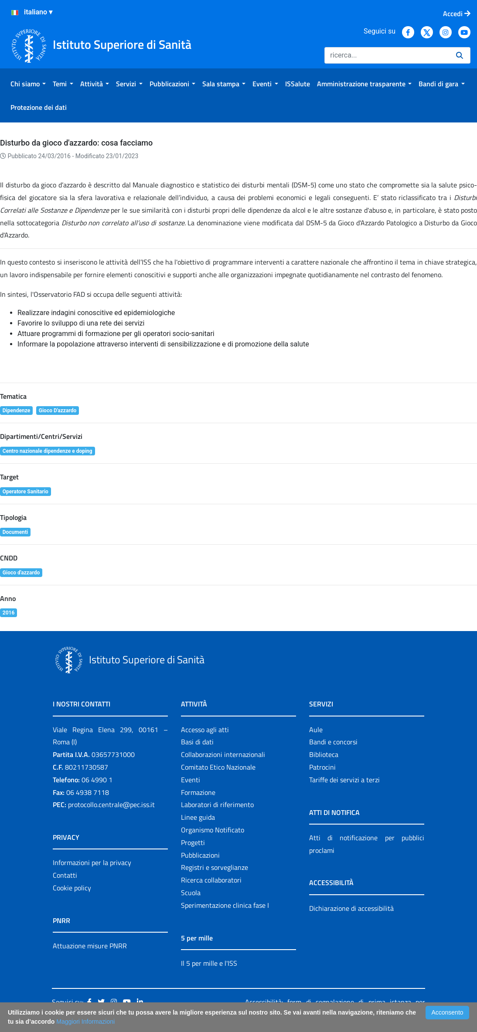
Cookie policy (72, 888)
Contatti (65, 875)
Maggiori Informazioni (85, 1021)
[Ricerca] (386, 55)
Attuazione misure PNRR (90, 945)
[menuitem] (28, 83)
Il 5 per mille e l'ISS (209, 963)
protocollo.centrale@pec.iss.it (111, 804)
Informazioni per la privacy (92, 862)
